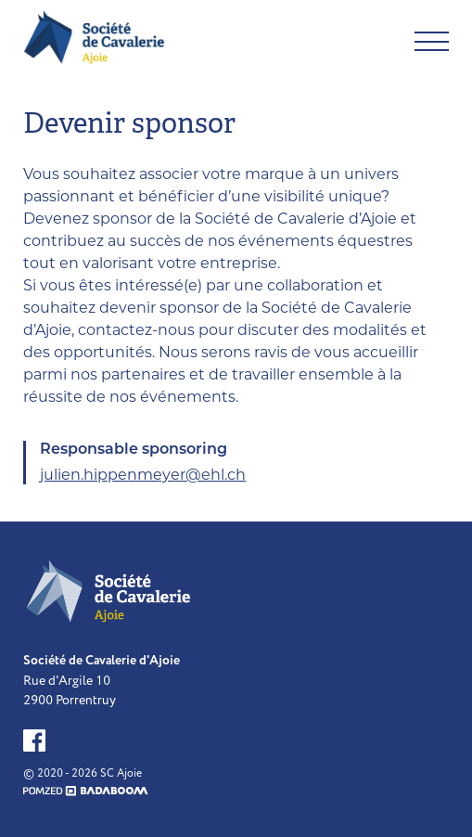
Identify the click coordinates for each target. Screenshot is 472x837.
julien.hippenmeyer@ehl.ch (143, 474)
